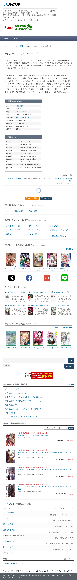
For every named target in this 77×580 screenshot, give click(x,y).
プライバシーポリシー (24, 571)
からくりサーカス (13, 226)
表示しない (70, 559)
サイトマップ (8, 571)
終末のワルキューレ (15, 178)
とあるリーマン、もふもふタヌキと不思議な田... (24, 397)
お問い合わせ (71, 571)
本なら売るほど (9, 513)
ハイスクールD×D (13, 230)
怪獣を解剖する (9, 541)
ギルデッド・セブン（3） (15, 389)
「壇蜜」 (6, 518)
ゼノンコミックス (22, 117)
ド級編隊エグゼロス (58, 236)
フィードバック (57, 571)
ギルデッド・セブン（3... (11, 269)
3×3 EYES (54, 226)
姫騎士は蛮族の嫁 (24, 347)
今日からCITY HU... (25, 269)
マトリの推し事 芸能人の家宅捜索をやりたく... (23, 401)
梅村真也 (19, 106)
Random (69, 366)
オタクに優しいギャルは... (52, 348)
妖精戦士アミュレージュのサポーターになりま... (24, 409)
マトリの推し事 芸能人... (52, 269)
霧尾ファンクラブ (65, 347)
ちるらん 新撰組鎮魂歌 (15, 211)
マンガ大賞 (9, 504)
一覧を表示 (68, 249)
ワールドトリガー (35, 230)
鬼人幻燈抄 (32, 234)
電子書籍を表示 (46, 198)
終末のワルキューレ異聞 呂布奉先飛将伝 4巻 (33, 435)
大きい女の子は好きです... (38, 348)
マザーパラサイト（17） (14, 412)
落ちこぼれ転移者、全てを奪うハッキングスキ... (24, 416)
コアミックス (21, 112)
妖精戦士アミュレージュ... (66, 269)
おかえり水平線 (9, 530)
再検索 (71, 428)
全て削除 (64, 559)
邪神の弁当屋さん (9, 524)
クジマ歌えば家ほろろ (11, 348)
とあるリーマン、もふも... (38, 269)
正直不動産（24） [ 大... (39, 292)
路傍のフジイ (8, 547)
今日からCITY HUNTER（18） (16, 393)
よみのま (17, 577)
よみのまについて (41, 571)
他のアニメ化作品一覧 (64, 327)
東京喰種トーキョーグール (59, 231)
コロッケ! (10, 234)
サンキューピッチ (9, 553)
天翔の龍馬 (32, 211)
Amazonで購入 (32, 198)
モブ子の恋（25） (12, 405)
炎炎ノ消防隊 (33, 226)
